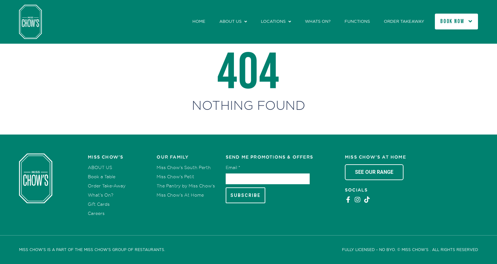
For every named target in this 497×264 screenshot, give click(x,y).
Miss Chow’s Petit (175, 176)
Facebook (348, 200)
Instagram (357, 200)
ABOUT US (230, 21)
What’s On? (100, 195)
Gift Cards (99, 204)
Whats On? (318, 21)
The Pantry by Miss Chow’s (186, 185)
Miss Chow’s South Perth (184, 167)
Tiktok (367, 200)
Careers (96, 213)
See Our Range (374, 172)
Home (198, 21)
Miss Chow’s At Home (180, 195)
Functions (357, 21)
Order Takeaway (404, 21)
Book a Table (101, 176)
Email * (233, 167)
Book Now (452, 21)
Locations (273, 21)
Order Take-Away (107, 185)
